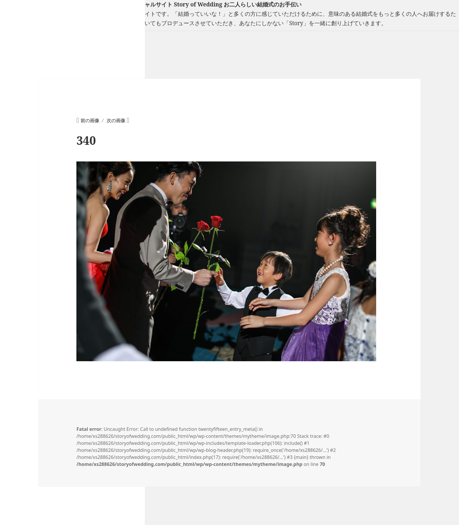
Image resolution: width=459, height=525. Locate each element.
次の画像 (116, 120)
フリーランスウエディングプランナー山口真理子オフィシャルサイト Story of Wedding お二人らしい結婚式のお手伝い (151, 4)
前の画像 (90, 120)
